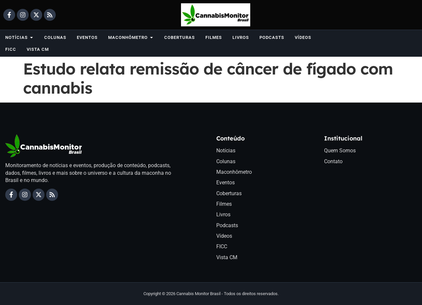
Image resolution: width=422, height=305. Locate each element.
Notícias (225, 150)
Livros (223, 215)
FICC (221, 247)
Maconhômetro (234, 172)
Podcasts (227, 225)
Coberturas (229, 193)
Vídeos (224, 236)
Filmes (224, 204)
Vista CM (226, 257)
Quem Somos (340, 150)
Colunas (225, 161)
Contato (333, 161)
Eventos (225, 183)
